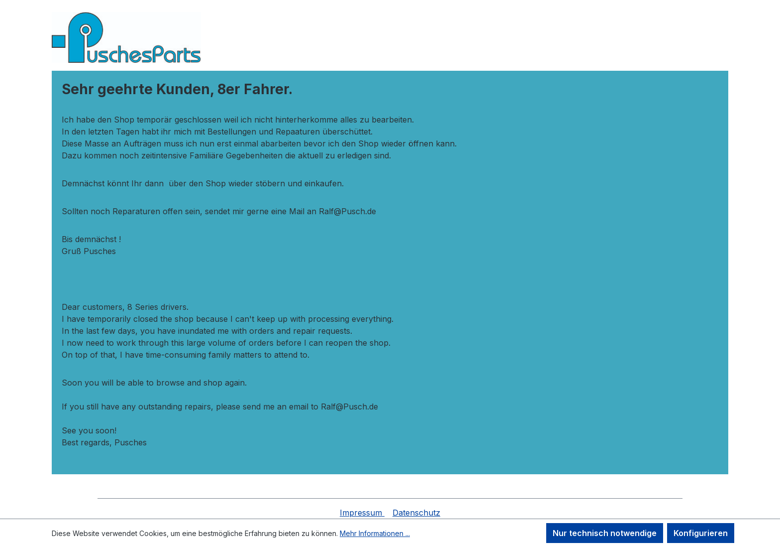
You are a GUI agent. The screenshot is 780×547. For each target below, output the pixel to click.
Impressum (362, 513)
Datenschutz (416, 513)
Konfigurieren (701, 533)
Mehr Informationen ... (375, 533)
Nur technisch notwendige (605, 533)
